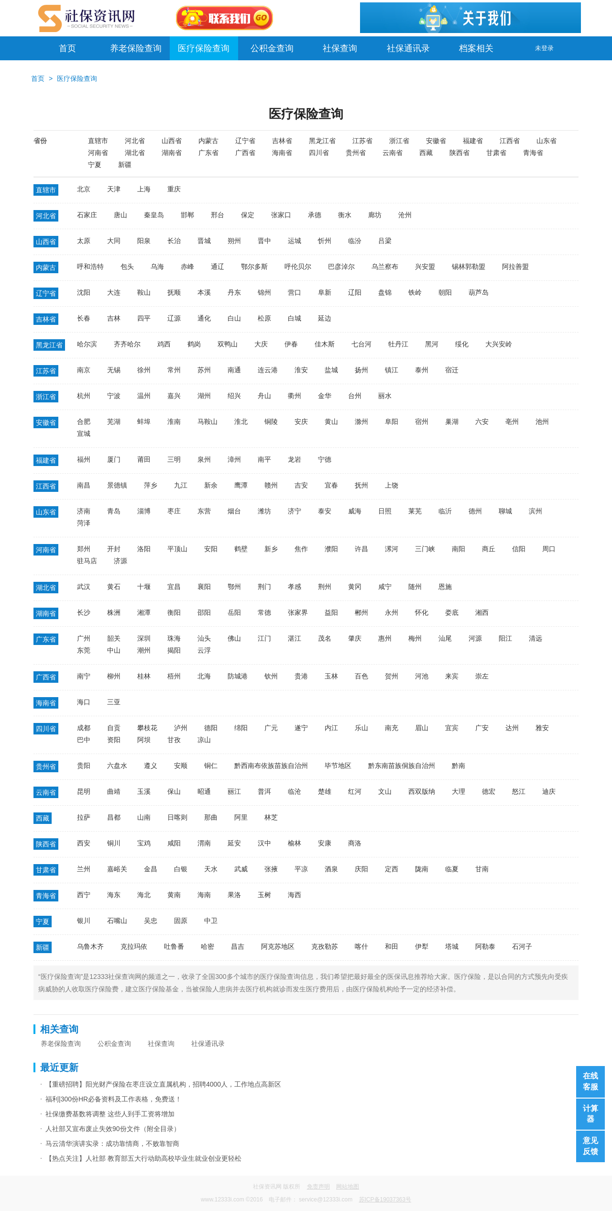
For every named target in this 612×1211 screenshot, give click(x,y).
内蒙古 (208, 140)
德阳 (211, 728)
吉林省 (282, 140)
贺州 (391, 676)
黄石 (113, 586)
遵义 (150, 765)
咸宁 (385, 586)
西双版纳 (421, 791)
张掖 (271, 869)
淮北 (241, 421)
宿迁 (452, 370)
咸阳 (174, 843)
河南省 (98, 152)
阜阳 (391, 421)
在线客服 (590, 1081)
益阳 (331, 612)
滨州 (535, 511)
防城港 (238, 676)
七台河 (361, 344)
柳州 (113, 676)
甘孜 (174, 740)
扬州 (361, 370)
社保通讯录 (408, 48)
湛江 (294, 638)
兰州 (83, 869)
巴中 (83, 740)
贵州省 (356, 152)
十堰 (144, 586)
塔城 (452, 946)
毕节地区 (338, 765)
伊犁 (421, 946)
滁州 (361, 421)
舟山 (264, 396)
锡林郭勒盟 (468, 266)
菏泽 (83, 523)
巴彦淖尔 (341, 266)
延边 (324, 318)
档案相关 (476, 48)
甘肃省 (496, 152)
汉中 (264, 843)
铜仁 (211, 765)
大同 (113, 240)
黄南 (174, 895)
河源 (475, 638)
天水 (211, 869)
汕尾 (445, 638)
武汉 (83, 586)
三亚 (113, 702)
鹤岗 (194, 344)
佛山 (234, 638)
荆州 (324, 586)
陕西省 (459, 152)
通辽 (217, 266)
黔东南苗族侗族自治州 (401, 765)
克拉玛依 (133, 946)
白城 (294, 318)
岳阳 (234, 612)
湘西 (482, 612)
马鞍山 (207, 421)
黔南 (458, 765)
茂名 (324, 638)
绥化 (462, 344)
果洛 (234, 895)
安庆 (301, 421)
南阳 (458, 549)
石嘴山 (117, 920)
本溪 (204, 292)
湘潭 (144, 612)
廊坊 (375, 215)
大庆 (261, 344)
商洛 (354, 843)
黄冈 (354, 586)
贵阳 (83, 765)
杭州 (83, 396)
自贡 (113, 728)
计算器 (590, 1113)
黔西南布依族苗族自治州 (271, 765)
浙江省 (399, 140)
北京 (83, 189)
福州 (83, 459)
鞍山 (144, 292)
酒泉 (331, 869)
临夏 (452, 869)
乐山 (361, 728)
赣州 (271, 485)
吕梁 (385, 240)
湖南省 (172, 152)
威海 (354, 511)
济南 (83, 511)
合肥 (83, 421)
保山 (174, 791)
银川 (83, 920)
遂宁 (301, 728)
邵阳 (204, 612)
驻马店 (87, 561)
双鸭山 (228, 344)
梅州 (415, 638)
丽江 (234, 791)
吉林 (113, 318)
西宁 (83, 895)
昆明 (83, 791)
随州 (415, 586)
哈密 (207, 946)
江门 (264, 638)
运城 (294, 240)
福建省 (473, 140)
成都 (83, 728)
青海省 (533, 152)
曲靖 (113, 791)
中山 (113, 650)
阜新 (324, 292)
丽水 (385, 396)
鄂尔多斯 (254, 266)
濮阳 (331, 549)
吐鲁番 (174, 946)
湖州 (204, 396)
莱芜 (415, 511)
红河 (354, 791)
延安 (234, 843)
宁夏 (94, 164)
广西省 (245, 152)
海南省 (282, 152)
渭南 (204, 843)
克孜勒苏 (324, 946)
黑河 (431, 344)
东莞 (83, 650)
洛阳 (144, 549)
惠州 (385, 638)
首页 (67, 48)
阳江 (505, 638)
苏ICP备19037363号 (385, 1199)
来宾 (452, 676)
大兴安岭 (498, 344)
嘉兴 (174, 396)
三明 (174, 459)
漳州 (234, 459)
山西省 (172, 140)
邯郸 (187, 215)
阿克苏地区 (278, 946)
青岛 (113, 511)
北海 (204, 676)
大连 (113, 292)
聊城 (505, 511)
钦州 (271, 676)
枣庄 (174, 511)
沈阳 (83, 292)
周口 (549, 549)
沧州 (405, 215)
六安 (482, 421)
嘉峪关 (117, 869)
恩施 (445, 586)
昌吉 (237, 946)
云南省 (392, 152)
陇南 (421, 869)
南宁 (83, 676)
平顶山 (177, 549)
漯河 (391, 549)
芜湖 (113, 421)
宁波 (113, 396)
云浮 (204, 650)
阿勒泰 (485, 946)
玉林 (331, 676)
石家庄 (87, 215)
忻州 (324, 240)
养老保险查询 (136, 48)
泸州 (180, 728)
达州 (512, 728)
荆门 (264, 586)
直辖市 (98, 140)
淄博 (144, 511)
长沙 (83, 612)
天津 (113, 189)
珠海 (174, 638)
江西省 (510, 140)
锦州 (264, 292)
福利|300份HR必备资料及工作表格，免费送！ (113, 1099)
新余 (211, 485)
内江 (331, 728)
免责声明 (318, 1186)
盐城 (331, 370)
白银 (180, 869)
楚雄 (324, 791)
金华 (324, 396)
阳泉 (144, 240)
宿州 (421, 421)
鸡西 (164, 344)
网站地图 (347, 1186)
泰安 (324, 511)
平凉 (301, 869)
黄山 (331, 421)
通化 (204, 318)
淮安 (301, 370)
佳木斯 (325, 344)
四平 (144, 318)
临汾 (354, 240)
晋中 (264, 240)
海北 (144, 895)
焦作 (301, 549)
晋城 (204, 240)
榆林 (294, 843)
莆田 (144, 459)
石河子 (522, 946)
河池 (421, 676)
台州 (354, 396)
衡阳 (174, 612)
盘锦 (385, 292)
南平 (264, 459)
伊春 (291, 344)
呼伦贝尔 (297, 266)
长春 (83, 318)
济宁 (294, 511)
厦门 (113, 459)
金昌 (150, 869)
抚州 (361, 485)
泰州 (421, 370)
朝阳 (445, 292)
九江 (180, 485)
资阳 (113, 740)
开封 (113, 549)
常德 (264, 612)
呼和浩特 (90, 266)
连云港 (268, 370)
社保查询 (340, 48)
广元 (271, 728)
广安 (482, 728)
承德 (314, 215)
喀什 (361, 946)
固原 (180, 920)
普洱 (264, 791)
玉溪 (144, 791)
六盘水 (117, 765)
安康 (324, 843)
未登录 (544, 48)
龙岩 (294, 459)
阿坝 (144, 740)
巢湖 (452, 421)
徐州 (144, 370)
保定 (247, 215)
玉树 (264, 895)
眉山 (421, 728)
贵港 (301, 676)
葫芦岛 (479, 292)
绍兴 (234, 396)
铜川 (113, 843)
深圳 (144, 638)
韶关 (113, 638)
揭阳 (174, 650)
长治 (174, 240)
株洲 (113, 612)
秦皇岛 (154, 215)
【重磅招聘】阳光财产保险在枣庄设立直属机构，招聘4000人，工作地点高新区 (163, 1084)
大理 (458, 791)
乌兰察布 (385, 266)
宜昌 (174, 586)
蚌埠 (144, 421)
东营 (204, 511)
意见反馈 (590, 1145)
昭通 (204, 791)
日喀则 (177, 817)
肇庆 (354, 638)
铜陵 (271, 421)
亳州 (512, 421)
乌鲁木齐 (90, 946)
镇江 (391, 370)
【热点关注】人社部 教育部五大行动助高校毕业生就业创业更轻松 (143, 1158)
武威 (241, 869)
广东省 (208, 152)
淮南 (174, 421)
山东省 (546, 140)
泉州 (204, 459)
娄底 (452, 612)
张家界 (298, 612)
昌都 (113, 817)
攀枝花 (147, 728)
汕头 (204, 638)
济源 (120, 561)
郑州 (83, 549)
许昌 (361, 549)
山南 (144, 817)
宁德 (324, 459)
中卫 (211, 920)
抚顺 (174, 292)
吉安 (301, 485)
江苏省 (362, 140)
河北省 (135, 140)
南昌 (83, 485)
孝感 (294, 586)
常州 (174, 370)
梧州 (174, 676)
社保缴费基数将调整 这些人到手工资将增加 (110, 1114)
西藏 (426, 152)
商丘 (488, 549)
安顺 (180, 765)
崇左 (482, 676)
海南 (204, 895)
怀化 (421, 612)
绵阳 (241, 728)
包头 (127, 266)
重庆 (174, 189)
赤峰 (187, 266)
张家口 (281, 215)
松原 (264, 318)
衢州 (294, 396)
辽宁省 (245, 140)
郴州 (361, 612)
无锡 (113, 370)
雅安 (542, 728)
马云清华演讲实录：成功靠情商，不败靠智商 (112, 1143)
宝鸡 (144, 843)
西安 (83, 843)
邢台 (217, 215)
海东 (113, 895)
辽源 (174, 318)
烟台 (234, 511)
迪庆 (549, 791)
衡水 (344, 215)
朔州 (234, 240)
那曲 (211, 817)
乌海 (157, 266)
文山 (385, 791)
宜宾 (452, 728)
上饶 (391, 485)
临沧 (294, 791)
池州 (542, 421)
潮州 (144, 650)
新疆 (124, 164)
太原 (83, 240)
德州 (475, 511)
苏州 (204, 370)
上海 (144, 189)
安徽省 (436, 140)
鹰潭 (241, 485)
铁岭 (415, 292)
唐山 (120, 215)
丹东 (234, 292)
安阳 (211, 549)
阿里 (241, 817)
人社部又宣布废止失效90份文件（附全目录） (112, 1129)
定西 (391, 869)
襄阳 (204, 586)
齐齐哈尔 (127, 344)
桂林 (144, 676)
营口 (294, 292)
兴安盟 (425, 266)
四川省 (319, 152)
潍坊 (264, 511)
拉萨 (83, 817)
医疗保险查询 (204, 48)
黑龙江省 (322, 140)
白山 (234, 318)
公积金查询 (272, 48)
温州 (144, 396)
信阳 (518, 549)
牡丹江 (398, 344)
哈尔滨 (87, 344)
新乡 (271, 549)
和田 (391, 946)
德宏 (488, 791)
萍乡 (150, 485)
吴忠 (150, 920)
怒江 (518, 791)
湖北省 (135, 152)
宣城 (83, 433)
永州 (391, 612)
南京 (83, 370)
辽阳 (354, 292)
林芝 (271, 817)
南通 (234, 370)
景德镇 (117, 485)
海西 (294, 895)
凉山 (204, 740)
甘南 (482, 869)
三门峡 (425, 549)
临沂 (445, 511)
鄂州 (234, 586)
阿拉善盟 (515, 266)
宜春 (331, 485)
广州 (83, 638)
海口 (83, 702)
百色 (361, 676)
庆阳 (361, 869)
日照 (385, 511)
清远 (535, 638)
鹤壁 (241, 549)
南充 (391, 728)
